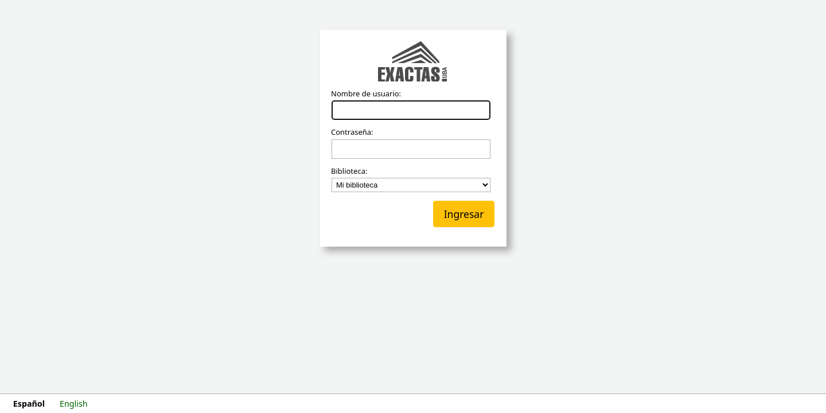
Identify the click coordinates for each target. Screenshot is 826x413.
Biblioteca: (349, 171)
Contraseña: (352, 132)
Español (29, 403)
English (74, 403)
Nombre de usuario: (366, 94)
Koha (413, 62)
